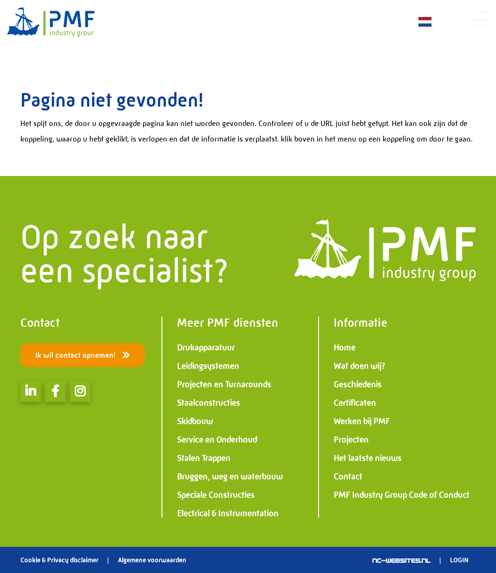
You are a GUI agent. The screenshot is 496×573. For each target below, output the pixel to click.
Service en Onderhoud (217, 439)
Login (459, 560)
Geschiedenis (358, 384)
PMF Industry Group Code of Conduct (401, 495)
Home (344, 347)
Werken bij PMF (362, 421)
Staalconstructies (208, 402)
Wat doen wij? (359, 366)
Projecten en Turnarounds (224, 384)
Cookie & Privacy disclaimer (59, 560)
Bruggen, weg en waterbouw (230, 476)
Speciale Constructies (216, 495)
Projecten (351, 439)
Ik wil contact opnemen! (82, 355)
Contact (348, 476)
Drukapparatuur (206, 347)
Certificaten (355, 402)
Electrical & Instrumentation (227, 513)
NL (424, 22)
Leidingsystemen (208, 366)
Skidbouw (195, 421)
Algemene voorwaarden (152, 560)
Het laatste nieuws (367, 458)
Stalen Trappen (203, 458)
